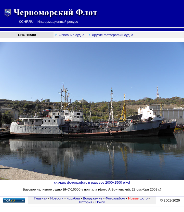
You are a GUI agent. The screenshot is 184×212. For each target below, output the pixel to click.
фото (138, 198)
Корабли (73, 198)
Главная (40, 198)
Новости (56, 198)
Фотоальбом (115, 198)
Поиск (100, 202)
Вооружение (92, 198)
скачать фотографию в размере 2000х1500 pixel (92, 182)
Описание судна (71, 35)
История (86, 202)
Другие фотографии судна (112, 35)
